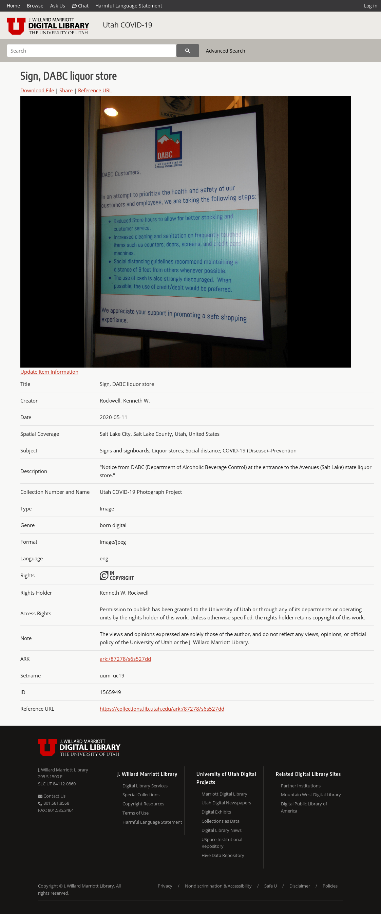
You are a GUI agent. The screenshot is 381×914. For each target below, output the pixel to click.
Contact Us (51, 796)
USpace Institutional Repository (222, 843)
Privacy (165, 886)
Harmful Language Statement (128, 5)
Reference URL (95, 90)
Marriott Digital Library (224, 794)
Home (13, 5)
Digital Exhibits (216, 812)
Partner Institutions (301, 786)
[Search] (91, 50)
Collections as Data (221, 821)
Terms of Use (135, 813)
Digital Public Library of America (304, 807)
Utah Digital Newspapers (226, 803)
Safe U (270, 886)
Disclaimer (299, 886)
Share (66, 90)
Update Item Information (49, 371)
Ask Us (57, 5)
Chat (80, 5)
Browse (35, 5)
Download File (37, 90)
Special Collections (140, 794)
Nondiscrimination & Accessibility (218, 886)
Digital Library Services (145, 786)
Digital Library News (222, 830)
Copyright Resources (143, 804)
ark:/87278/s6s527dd (125, 658)
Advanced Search (225, 51)
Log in (371, 5)
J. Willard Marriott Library (63, 770)
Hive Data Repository (223, 855)
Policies (330, 886)
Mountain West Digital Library (311, 794)
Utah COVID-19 (127, 25)
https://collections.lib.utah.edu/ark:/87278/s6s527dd (162, 708)
